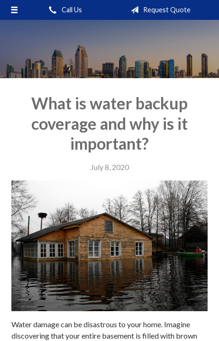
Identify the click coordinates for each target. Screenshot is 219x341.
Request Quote (159, 10)
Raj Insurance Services (109, 49)
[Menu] (14, 10)
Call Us (63, 10)
